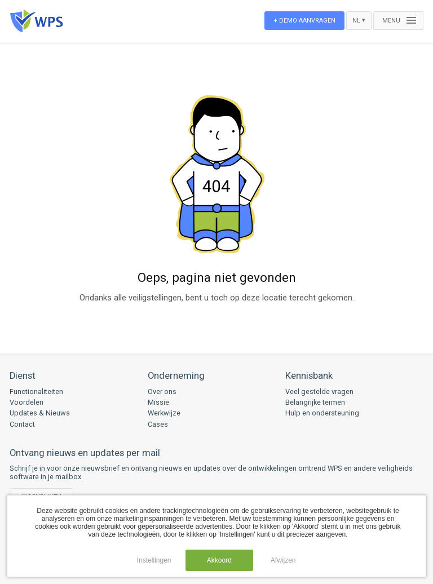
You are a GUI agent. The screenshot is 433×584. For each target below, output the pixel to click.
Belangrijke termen (315, 402)
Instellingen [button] (154, 560)
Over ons (162, 391)
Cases (158, 424)
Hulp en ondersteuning (322, 413)
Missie (158, 402)
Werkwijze (164, 413)
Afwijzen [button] (283, 560)
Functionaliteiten (36, 391)
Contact (22, 424)
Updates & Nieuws (40, 413)
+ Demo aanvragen (304, 20)
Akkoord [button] (219, 560)
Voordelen (26, 402)
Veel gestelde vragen (319, 391)
